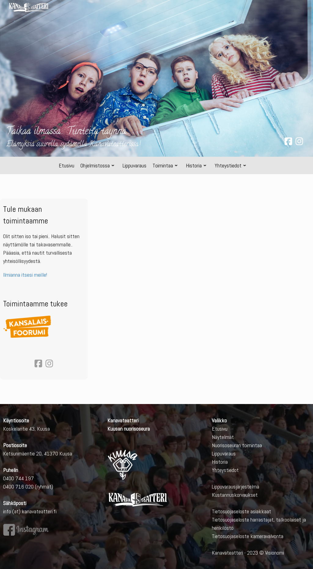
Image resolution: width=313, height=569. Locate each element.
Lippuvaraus (224, 453)
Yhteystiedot (225, 470)
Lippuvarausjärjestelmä (235, 486)
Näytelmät (223, 436)
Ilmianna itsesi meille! (25, 274)
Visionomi (274, 552)
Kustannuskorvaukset (235, 494)
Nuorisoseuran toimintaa (237, 445)
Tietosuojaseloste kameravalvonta (247, 536)
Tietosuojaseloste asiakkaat (241, 511)
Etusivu (219, 428)
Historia (220, 461)
